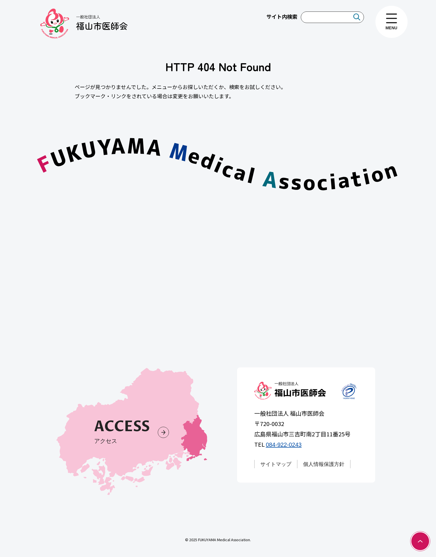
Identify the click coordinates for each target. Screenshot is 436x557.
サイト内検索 (281, 16)
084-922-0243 (284, 445)
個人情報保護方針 (324, 464)
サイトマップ (276, 464)
